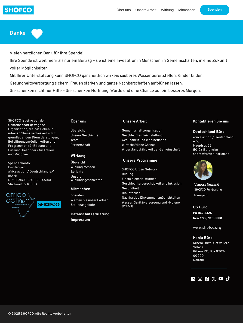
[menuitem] (124, 10)
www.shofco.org (207, 227)
